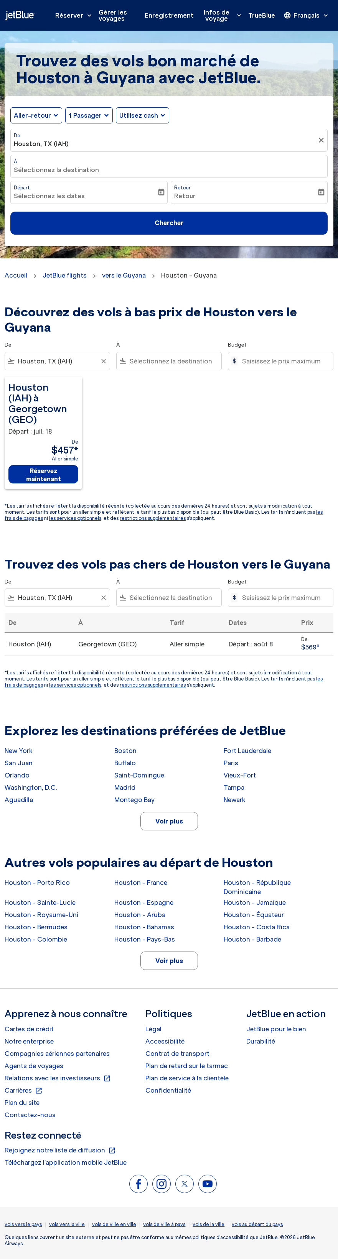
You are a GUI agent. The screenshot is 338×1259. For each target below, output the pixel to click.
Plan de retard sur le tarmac (186, 1066)
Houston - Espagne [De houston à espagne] (143, 902)
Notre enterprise (29, 1041)
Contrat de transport (177, 1053)
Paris (231, 763)
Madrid (124, 787)
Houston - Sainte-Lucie (40, 902)
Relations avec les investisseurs (58, 1078)
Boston (125, 750)
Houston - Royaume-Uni (41, 915)
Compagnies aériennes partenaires (57, 1053)
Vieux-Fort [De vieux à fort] (240, 775)
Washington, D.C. (31, 787)
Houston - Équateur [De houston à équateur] (254, 915)
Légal (153, 1029)
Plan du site (22, 1102)
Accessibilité (165, 1041)
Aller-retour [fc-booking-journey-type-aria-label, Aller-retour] (32, 115)
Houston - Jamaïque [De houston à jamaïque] (255, 902)
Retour (182, 188)
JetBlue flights (65, 275)
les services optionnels (75, 518)
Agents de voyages (34, 1066)
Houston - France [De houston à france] (140, 882)
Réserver (75, 15)
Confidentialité (168, 1090)
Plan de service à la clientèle (187, 1078)
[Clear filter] (103, 361)
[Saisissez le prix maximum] (283, 361)
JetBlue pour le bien (276, 1029)
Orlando (17, 775)
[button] (89, 115)
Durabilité (260, 1041)
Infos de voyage (224, 15)
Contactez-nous (30, 1115)
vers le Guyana (124, 275)
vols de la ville (208, 1224)
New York (19, 750)
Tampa (234, 787)
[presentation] (306, 15)
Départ (22, 188)
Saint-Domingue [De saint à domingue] (139, 775)
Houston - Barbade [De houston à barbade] (252, 939)
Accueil (16, 275)
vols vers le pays (23, 1224)
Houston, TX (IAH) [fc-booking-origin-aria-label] (41, 144)
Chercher (169, 223)
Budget (237, 345)
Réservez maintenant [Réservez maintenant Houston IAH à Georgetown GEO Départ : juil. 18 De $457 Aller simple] (43, 475)
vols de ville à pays (164, 1224)
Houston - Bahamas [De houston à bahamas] (144, 927)
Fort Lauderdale (247, 750)
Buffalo (125, 763)
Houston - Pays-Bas (144, 939)
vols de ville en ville (114, 1224)
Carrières (24, 1090)
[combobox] (57, 361)
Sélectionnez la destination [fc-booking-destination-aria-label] (56, 170)
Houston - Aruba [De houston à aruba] (139, 915)
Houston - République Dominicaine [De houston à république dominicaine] (257, 887)
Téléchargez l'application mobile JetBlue (66, 1162)
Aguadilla (19, 800)
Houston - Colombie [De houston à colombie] (36, 939)
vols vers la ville (67, 1224)
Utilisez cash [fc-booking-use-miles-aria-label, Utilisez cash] (138, 115)
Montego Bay (134, 800)
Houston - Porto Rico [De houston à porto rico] (37, 882)
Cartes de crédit (29, 1029)
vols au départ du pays (257, 1224)
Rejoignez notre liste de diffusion (60, 1150)
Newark (235, 800)
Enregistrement (169, 15)
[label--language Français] (306, 15)
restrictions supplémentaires (153, 518)
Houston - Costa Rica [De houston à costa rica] (257, 927)
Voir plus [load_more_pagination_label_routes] (169, 821)
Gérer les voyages (113, 15)
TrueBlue (261, 15)
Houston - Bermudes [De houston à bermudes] (36, 927)
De (17, 135)
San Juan (19, 763)
